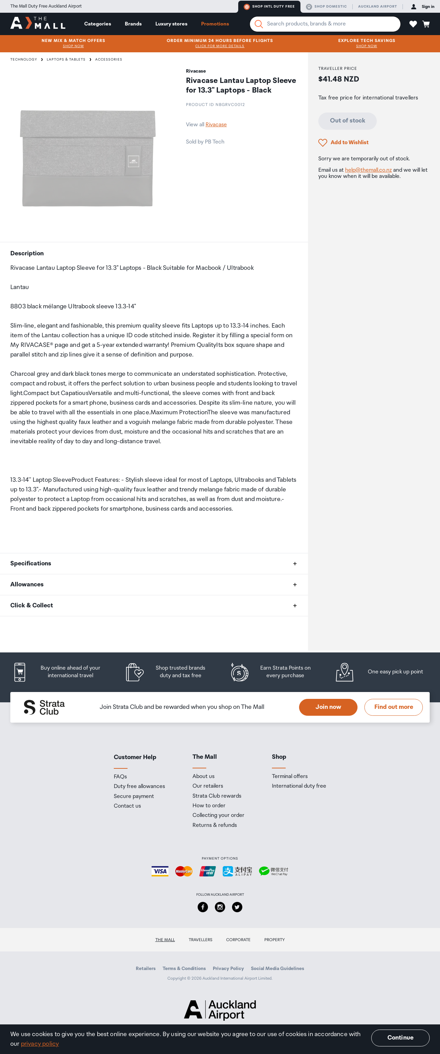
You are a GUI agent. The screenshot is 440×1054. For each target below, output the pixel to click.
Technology (23, 59)
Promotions (215, 24)
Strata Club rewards (216, 796)
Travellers (200, 940)
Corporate (238, 940)
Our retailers (207, 786)
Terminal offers (290, 777)
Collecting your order (218, 815)
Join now (328, 707)
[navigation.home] (37, 24)
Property (274, 940)
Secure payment (134, 797)
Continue (400, 1037)
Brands (133, 24)
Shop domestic (326, 7)
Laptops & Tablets (66, 59)
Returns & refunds (214, 825)
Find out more (393, 707)
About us (203, 777)
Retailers (146, 968)
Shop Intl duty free (269, 7)
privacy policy (40, 1044)
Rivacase (216, 124)
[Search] (259, 24)
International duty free (299, 786)
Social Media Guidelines (277, 968)
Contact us (127, 806)
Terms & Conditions (184, 968)
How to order (209, 806)
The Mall (165, 940)
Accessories (108, 59)
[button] (413, 24)
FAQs (120, 777)
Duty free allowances (139, 787)
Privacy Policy (228, 968)
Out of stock (347, 120)
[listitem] (62, 672)
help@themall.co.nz (368, 170)
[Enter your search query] (325, 24)
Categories (97, 24)
